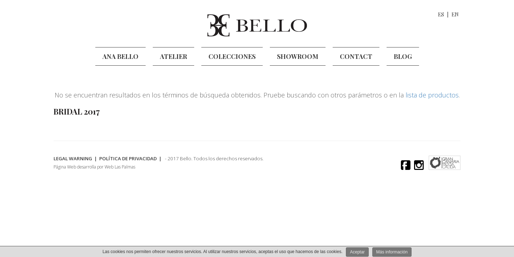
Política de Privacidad (132, 158)
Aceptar (357, 252)
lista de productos (432, 95)
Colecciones (232, 56)
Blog (403, 56)
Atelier (173, 56)
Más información (392, 252)
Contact (356, 56)
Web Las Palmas (120, 167)
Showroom (297, 56)
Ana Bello (120, 56)
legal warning (74, 158)
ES (441, 14)
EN (455, 14)
